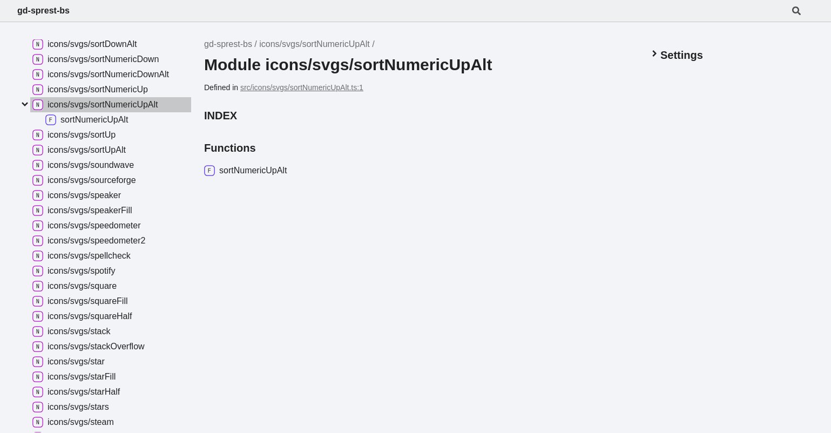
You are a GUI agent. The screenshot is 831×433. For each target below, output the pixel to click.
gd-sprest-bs (43, 10)
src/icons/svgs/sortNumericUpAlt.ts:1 (301, 87)
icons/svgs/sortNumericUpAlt (314, 44)
